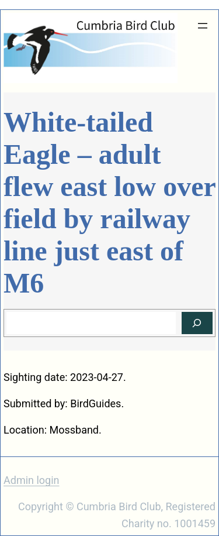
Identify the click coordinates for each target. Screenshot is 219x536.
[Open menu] (203, 26)
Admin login (32, 480)
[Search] (197, 323)
